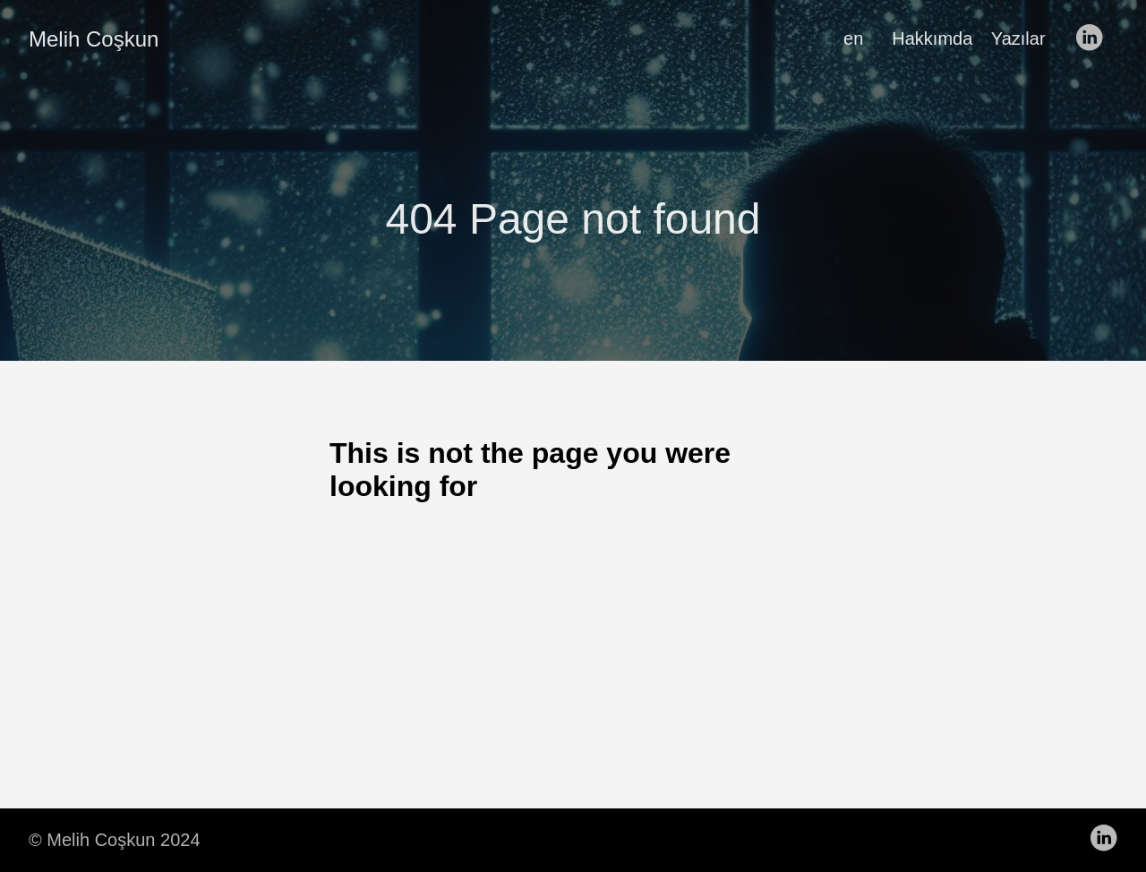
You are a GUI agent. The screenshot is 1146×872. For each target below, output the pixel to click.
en (853, 38)
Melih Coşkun (93, 39)
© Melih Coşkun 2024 (115, 840)
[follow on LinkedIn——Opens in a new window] (1094, 38)
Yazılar (1018, 38)
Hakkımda (932, 38)
